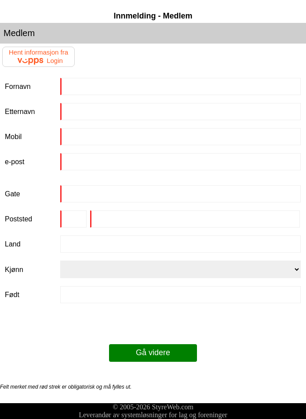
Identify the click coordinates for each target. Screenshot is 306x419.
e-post (14, 161)
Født (12, 294)
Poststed (18, 219)
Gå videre (153, 352)
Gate (12, 194)
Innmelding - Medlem (152, 15)
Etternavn (20, 111)
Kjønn (14, 269)
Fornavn (18, 86)
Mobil (13, 136)
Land (13, 244)
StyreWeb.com (172, 407)
